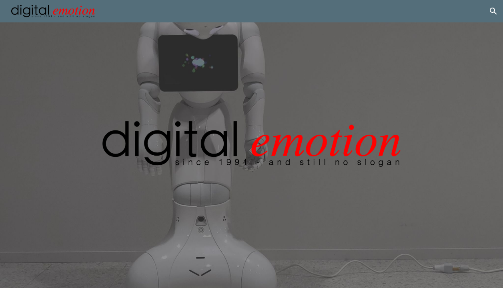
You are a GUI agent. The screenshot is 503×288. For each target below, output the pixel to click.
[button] (493, 11)
